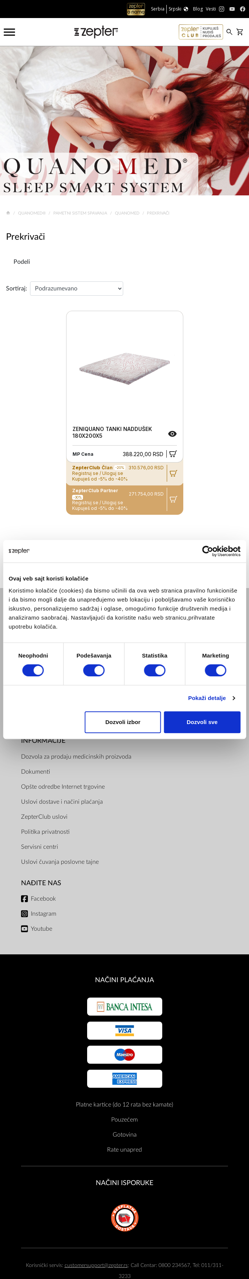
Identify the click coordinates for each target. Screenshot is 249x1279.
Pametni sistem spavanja (80, 213)
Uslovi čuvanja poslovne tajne (60, 862)
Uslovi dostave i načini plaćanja (62, 802)
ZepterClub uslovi (44, 817)
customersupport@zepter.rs (96, 1265)
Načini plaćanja (124, 980)
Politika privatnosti (45, 832)
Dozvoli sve (202, 722)
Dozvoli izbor (122, 722)
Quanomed (127, 213)
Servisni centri (39, 847)
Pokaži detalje (207, 698)
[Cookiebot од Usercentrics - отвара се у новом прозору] (207, 551)
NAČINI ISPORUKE (124, 1183)
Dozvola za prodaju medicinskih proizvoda (76, 757)
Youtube (41, 929)
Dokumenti (35, 772)
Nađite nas (41, 883)
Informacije (43, 741)
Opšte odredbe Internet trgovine (63, 787)
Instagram (43, 914)
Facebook (43, 899)
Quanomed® (32, 213)
